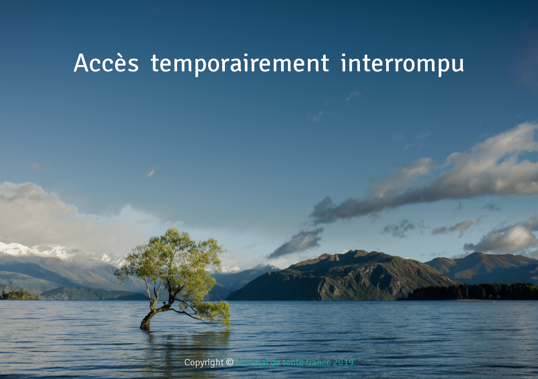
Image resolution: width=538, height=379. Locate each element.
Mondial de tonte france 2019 (295, 362)
